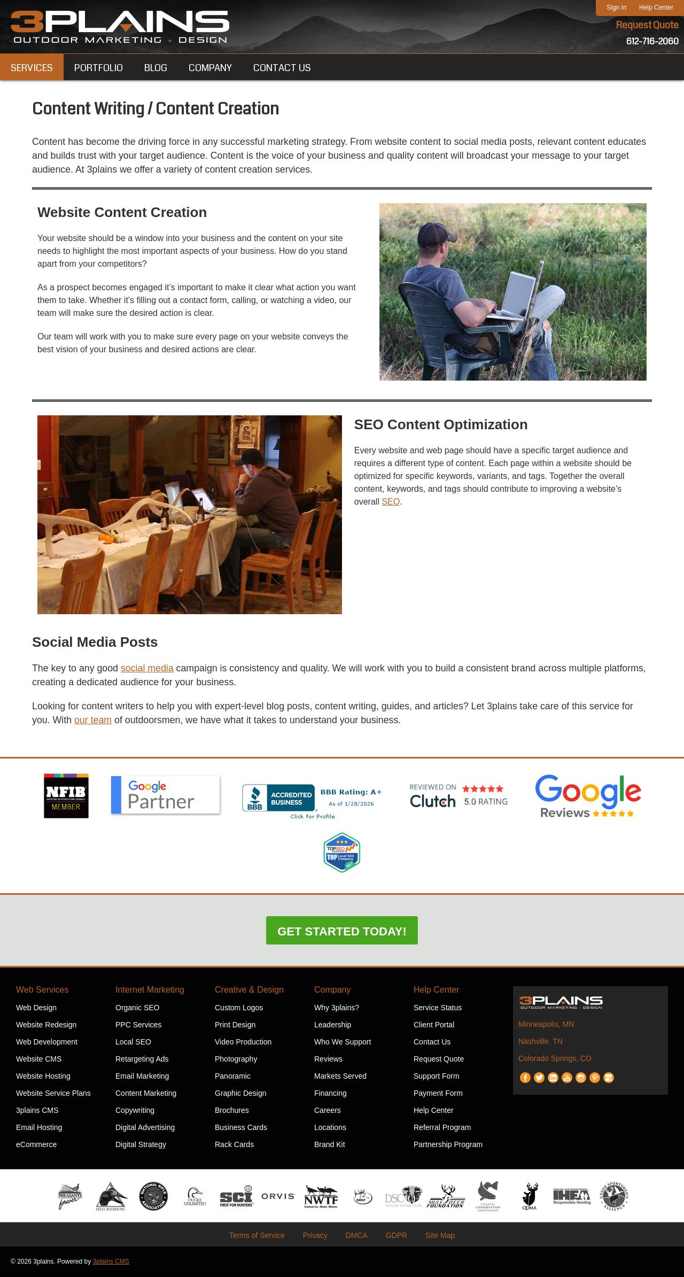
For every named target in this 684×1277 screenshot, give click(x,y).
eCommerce (36, 1145)
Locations (330, 1128)
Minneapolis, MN (546, 1024)
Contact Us (432, 1042)
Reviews (328, 1059)
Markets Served (340, 1076)
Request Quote (647, 26)
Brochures (232, 1110)
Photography (236, 1059)
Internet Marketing (149, 990)
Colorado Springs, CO (555, 1059)
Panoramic (233, 1076)
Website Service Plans (53, 1093)
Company (332, 990)
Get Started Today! (342, 932)
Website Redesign (46, 1025)
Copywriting (134, 1110)
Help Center (656, 7)
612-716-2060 (652, 41)
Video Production (243, 1042)
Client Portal (434, 1025)
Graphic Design (241, 1093)
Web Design (36, 1008)
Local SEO (133, 1042)
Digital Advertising (145, 1128)
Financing (330, 1093)
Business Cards (241, 1128)
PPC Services (138, 1025)
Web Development (46, 1042)
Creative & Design (249, 990)
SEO (391, 502)
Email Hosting (39, 1128)
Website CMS (38, 1059)
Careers (327, 1110)
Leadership (332, 1025)
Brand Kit (329, 1145)
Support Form (437, 1076)
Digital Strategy (140, 1145)
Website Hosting (43, 1076)
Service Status (438, 1008)
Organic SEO (137, 1008)
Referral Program (442, 1128)
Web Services (42, 990)
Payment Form (438, 1093)
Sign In (616, 7)
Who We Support (342, 1042)
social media (148, 668)
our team (94, 721)
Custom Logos (239, 1008)
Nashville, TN (540, 1042)
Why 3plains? (336, 1008)
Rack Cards (234, 1145)
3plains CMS (37, 1110)
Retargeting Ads (142, 1059)
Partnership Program (448, 1145)
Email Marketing (142, 1076)
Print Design (235, 1025)
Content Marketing (145, 1093)
